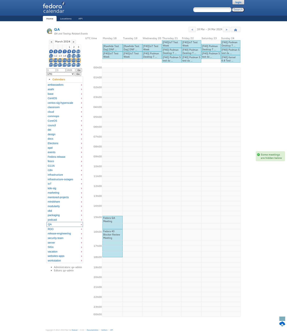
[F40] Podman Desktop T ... (151, 55)
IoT (50, 183)
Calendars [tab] (56, 79)
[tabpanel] (64, 173)
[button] (192, 29)
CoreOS (52, 120)
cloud (51, 111)
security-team (56, 238)
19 (55, 60)
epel (50, 147)
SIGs (51, 247)
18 (51, 60)
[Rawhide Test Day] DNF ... (111, 47)
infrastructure (55, 174)
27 (60, 64)
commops (53, 116)
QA (57, 29)
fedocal (75, 330)
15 (69, 55)
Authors (104, 330)
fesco (51, 161)
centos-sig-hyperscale (60, 102)
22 (69, 60)
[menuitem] (65, 85)
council (52, 125)
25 (51, 64)
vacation (52, 251)
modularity (54, 206)
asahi (51, 89)
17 (78, 55)
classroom (54, 107)
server (51, 242)
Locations (66, 18)
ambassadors (56, 84)
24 (78, 60)
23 (74, 60)
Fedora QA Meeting (109, 219)
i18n (50, 170)
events (51, 152)
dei (49, 129)
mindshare (54, 201)
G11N (51, 165)
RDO (51, 229)
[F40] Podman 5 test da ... (172, 59)
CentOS (52, 98)
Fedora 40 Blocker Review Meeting (111, 235)
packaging (54, 215)
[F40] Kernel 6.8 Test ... (228, 59)
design (51, 134)
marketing (53, 192)
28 (64, 64)
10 (78, 51)
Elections (53, 143)
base (50, 93)
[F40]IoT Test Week (110, 55)
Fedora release (56, 156)
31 (78, 64)
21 (64, 60)
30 (74, 64)
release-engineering (59, 233)
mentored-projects (58, 197)
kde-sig (52, 188)
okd (50, 210)
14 (64, 55)
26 (55, 64)
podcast (52, 219)
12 (55, 55)
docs (50, 138)
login (238, 2)
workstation (54, 260)
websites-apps (56, 256)
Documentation (92, 330)
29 (69, 64)
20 (60, 60)
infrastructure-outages (60, 179)
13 (60, 55)
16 (74, 55)
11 (51, 55)
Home (49, 18)
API (80, 18)
